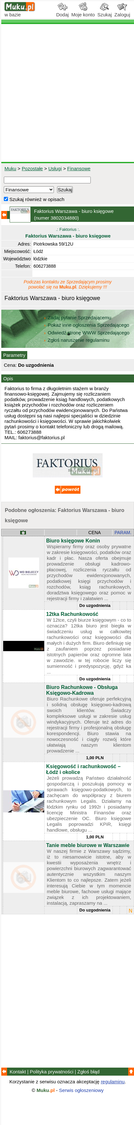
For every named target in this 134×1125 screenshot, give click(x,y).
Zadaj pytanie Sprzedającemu (78, 317)
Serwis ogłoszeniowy (81, 1090)
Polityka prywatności (51, 1071)
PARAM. (122, 532)
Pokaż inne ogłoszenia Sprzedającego (87, 325)
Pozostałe (32, 168)
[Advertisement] (67, 93)
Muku (10, 168)
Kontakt (18, 1071)
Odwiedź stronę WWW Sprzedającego (87, 332)
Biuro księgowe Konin (73, 540)
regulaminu (112, 1081)
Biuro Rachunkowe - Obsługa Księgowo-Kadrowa (82, 690)
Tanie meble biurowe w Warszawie (88, 845)
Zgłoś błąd (88, 1071)
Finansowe (79, 168)
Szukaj (104, 12)
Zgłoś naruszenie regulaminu (76, 340)
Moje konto (83, 12)
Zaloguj (122, 12)
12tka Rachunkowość (72, 614)
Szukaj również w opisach (34, 199)
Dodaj (62, 12)
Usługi (55, 168)
